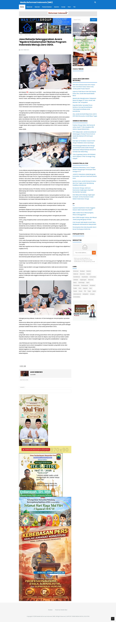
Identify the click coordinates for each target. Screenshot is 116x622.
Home (21, 34)
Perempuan (84, 285)
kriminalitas (76, 297)
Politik (75, 288)
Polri (80, 288)
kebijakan (85, 294)
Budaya (82, 271)
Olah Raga (81, 282)
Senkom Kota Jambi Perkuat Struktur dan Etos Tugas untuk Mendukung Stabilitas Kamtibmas (84, 183)
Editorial (75, 274)
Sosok (80, 291)
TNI (85, 291)
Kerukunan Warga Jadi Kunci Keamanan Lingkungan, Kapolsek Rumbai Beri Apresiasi (83, 190)
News (75, 282)
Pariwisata (76, 285)
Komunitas (93, 277)
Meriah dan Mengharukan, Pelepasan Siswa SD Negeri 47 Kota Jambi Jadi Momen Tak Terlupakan (84, 100)
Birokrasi (75, 271)
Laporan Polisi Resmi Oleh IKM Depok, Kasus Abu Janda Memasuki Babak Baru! (84, 93)
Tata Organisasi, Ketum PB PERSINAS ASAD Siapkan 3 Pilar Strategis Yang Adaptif (84, 156)
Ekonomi (82, 274)
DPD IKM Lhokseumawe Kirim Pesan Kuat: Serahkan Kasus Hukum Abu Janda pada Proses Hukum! (84, 87)
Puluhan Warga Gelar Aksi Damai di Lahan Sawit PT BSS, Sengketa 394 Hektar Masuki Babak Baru (84, 127)
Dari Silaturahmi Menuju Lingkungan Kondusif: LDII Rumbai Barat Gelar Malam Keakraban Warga (84, 197)
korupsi (92, 294)
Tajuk (89, 291)
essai (94, 291)
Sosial (75, 291)
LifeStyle (75, 279)
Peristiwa (92, 285)
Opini (87, 282)
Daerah (89, 271)
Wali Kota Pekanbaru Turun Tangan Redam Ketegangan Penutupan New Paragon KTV (84, 169)
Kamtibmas (76, 277)
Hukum (89, 274)
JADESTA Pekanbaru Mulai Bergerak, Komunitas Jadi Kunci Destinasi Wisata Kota (85, 176)
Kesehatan (85, 277)
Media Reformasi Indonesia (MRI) (46, 616)
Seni (90, 288)
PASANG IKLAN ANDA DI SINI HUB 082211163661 (37, 449)
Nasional (90, 279)
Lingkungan (83, 279)
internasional (77, 294)
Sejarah (85, 288)
